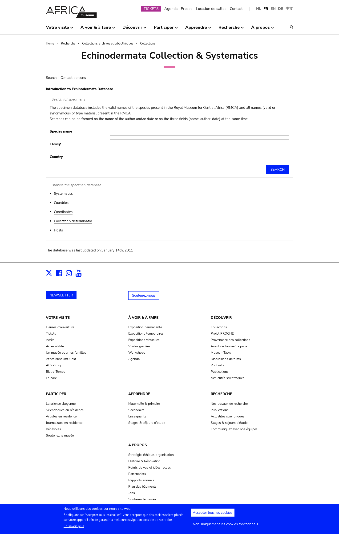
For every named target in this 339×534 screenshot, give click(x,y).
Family (55, 144)
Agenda (171, 8)
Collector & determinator (73, 221)
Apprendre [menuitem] (198, 29)
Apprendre (139, 394)
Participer (56, 394)
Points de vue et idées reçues (149, 467)
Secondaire (136, 410)
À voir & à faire (143, 317)
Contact (236, 8)
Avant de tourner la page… (230, 346)
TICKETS (151, 8)
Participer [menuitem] (166, 29)
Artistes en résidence (61, 416)
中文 (289, 8)
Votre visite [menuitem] (59, 29)
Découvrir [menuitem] (134, 29)
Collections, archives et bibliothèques (107, 43)
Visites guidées (139, 346)
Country (56, 156)
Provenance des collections (230, 340)
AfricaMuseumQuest (61, 359)
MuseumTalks (221, 352)
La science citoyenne (61, 403)
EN (273, 8)
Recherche (68, 43)
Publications (220, 371)
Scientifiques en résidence (65, 410)
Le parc (51, 378)
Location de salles (211, 8)
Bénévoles (53, 429)
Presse (187, 8)
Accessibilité (55, 346)
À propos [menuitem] (262, 29)
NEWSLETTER (61, 295)
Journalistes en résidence (64, 423)
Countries (61, 202)
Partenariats (137, 474)
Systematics (63, 193)
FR (265, 8)
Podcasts (217, 365)
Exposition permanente (145, 327)
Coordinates (63, 212)
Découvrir (221, 317)
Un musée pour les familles (66, 352)
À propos (137, 445)
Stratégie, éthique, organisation (151, 455)
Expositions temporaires (146, 333)
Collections (147, 43)
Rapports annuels (141, 480)
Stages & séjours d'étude (146, 423)
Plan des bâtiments (142, 486)
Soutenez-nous (143, 295)
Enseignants (137, 416)
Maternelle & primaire (144, 403)
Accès (50, 340)
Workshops (136, 352)
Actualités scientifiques (227, 378)
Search (51, 77)
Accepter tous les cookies (212, 514)
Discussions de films (226, 359)
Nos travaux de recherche (229, 403)
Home (50, 43)
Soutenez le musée (60, 435)
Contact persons (73, 77)
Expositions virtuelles (144, 340)
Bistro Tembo (55, 371)
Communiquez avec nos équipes (234, 429)
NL (258, 8)
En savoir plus (74, 528)
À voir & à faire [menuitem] (98, 29)
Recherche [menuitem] (231, 29)
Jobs (131, 493)
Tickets (51, 333)
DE (280, 8)
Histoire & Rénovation (144, 461)
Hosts (58, 230)
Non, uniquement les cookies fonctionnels (225, 526)
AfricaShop (54, 365)
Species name (61, 131)
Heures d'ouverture (60, 327)
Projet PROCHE (222, 333)
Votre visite (58, 317)
